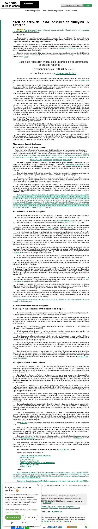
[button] (21, 522)
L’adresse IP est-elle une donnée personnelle (35, 456)
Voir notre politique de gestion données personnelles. (55, 521)
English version (70, 506)
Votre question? (74, 508)
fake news (23, 423)
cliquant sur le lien (66, 73)
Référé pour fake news (27, 459)
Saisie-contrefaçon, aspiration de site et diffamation (37, 463)
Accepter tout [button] (13, 517)
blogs (50, 229)
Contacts (53, 506)
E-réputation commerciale (74, 165)
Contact (67, 11)
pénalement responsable (65, 220)
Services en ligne (64, 508)
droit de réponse (63, 449)
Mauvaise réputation (27, 457)
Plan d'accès (61, 506)
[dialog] (22, 504)
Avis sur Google (25, 466)
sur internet (36, 55)
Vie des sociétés (43, 508)
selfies (17, 253)
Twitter (26, 57)
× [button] (38, 485)
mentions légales (68, 225)
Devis (44, 11)
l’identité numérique (28, 438)
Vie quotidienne (54, 508)
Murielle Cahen (46, 506)
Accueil (74, 11)
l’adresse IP (78, 438)
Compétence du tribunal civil (29, 461)
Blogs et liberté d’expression (29, 464)
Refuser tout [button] (30, 517)
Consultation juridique (32, 11)
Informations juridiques (55, 11)
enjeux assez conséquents (68, 48)
